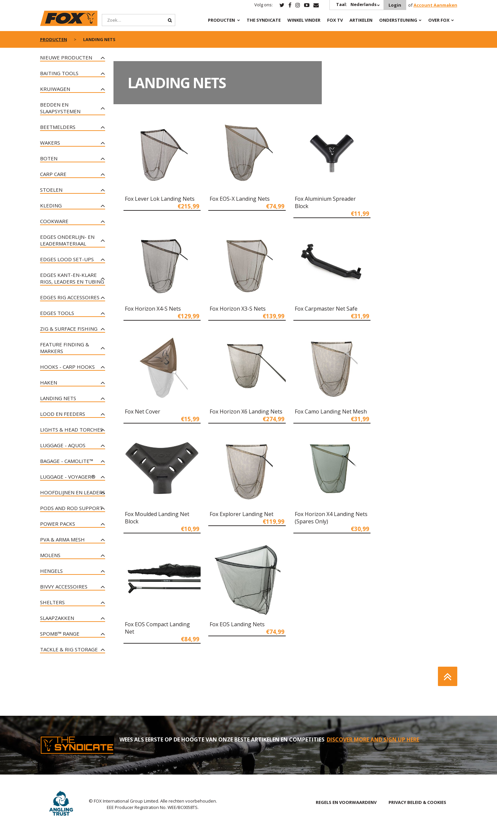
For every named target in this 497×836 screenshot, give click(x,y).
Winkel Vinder (303, 20)
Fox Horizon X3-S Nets (238, 308)
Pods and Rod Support (71, 508)
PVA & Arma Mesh (62, 539)
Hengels (51, 570)
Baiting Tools (59, 73)
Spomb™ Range (59, 633)
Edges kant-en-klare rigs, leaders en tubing (72, 278)
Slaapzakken (57, 618)
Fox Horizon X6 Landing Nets (246, 411)
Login (395, 5)
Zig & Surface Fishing (68, 328)
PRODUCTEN (221, 20)
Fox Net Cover (142, 411)
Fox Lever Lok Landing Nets (160, 198)
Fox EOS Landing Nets (237, 624)
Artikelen (360, 20)
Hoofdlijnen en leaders (72, 492)
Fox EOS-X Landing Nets (240, 198)
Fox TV (335, 20)
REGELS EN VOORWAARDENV (346, 802)
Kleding (51, 205)
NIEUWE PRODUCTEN (66, 57)
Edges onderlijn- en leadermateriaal (67, 240)
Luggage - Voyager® (67, 476)
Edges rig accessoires (69, 297)
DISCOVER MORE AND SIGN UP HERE (373, 739)
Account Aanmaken (435, 5)
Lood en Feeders (62, 413)
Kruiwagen (55, 89)
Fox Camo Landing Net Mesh (331, 411)
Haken (48, 382)
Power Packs (57, 523)
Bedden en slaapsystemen (60, 108)
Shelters (52, 602)
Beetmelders (57, 127)
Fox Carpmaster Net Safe (326, 308)
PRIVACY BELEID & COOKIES (417, 802)
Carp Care (53, 174)
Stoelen (51, 189)
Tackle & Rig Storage (69, 649)
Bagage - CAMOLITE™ (66, 461)
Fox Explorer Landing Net (241, 514)
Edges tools (57, 313)
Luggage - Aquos (62, 445)
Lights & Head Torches (71, 429)
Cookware (54, 221)
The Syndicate (264, 20)
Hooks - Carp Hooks (67, 366)
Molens (50, 555)
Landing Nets (58, 398)
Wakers (50, 142)
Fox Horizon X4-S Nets (153, 308)
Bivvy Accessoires (63, 586)
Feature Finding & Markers (64, 347)
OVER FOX (439, 20)
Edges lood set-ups (67, 259)
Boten (48, 158)
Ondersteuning (398, 20)
